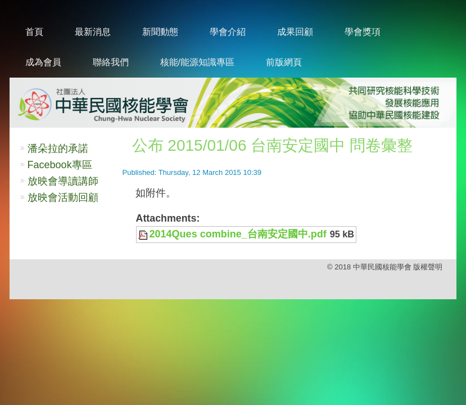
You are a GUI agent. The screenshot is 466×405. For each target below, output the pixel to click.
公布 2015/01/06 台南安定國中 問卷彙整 (272, 145)
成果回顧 (295, 32)
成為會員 (43, 62)
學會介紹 (228, 32)
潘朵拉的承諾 (58, 148)
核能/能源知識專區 (197, 62)
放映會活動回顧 (63, 197)
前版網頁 (284, 62)
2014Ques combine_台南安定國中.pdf (238, 234)
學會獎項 (363, 32)
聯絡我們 (111, 62)
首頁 (34, 32)
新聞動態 (160, 32)
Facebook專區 (60, 164)
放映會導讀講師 (63, 181)
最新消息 (93, 32)
